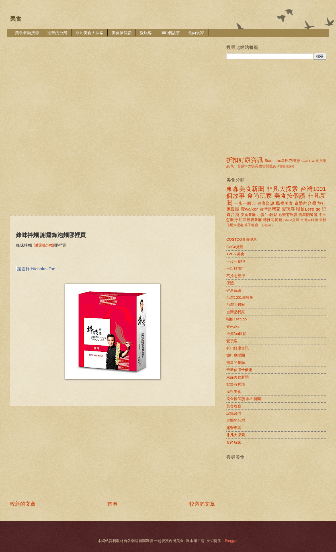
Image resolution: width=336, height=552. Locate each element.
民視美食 (284, 203)
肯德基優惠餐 (285, 166)
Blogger (231, 541)
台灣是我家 (270, 209)
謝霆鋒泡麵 (44, 245)
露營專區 (233, 428)
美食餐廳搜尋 (27, 33)
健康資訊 (265, 203)
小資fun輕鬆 (267, 215)
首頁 (112, 504)
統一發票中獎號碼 (244, 166)
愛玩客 (146, 33)
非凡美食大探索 (89, 33)
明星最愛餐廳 (250, 220)
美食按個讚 (122, 33)
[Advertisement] (76, 84)
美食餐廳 (248, 215)
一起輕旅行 (266, 225)
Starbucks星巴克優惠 (282, 160)
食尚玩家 (196, 33)
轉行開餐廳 (272, 220)
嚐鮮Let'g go (308, 209)
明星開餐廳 (307, 215)
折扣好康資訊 (244, 159)
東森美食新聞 (245, 189)
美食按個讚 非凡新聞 (243, 399)
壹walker (249, 209)
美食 (15, 18)
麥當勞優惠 (267, 166)
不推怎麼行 (235, 276)
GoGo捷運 (291, 220)
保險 (230, 283)
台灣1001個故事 (239, 297)
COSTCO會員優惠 (241, 239)
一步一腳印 (245, 203)
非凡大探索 (282, 189)
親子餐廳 (251, 225)
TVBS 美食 (235, 254)
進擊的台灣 (57, 33)
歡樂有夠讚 (288, 215)
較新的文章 (23, 504)
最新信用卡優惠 (239, 370)
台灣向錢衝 (309, 220)
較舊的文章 (202, 504)
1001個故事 (170, 33)
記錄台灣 (233, 413)
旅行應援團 (235, 355)
